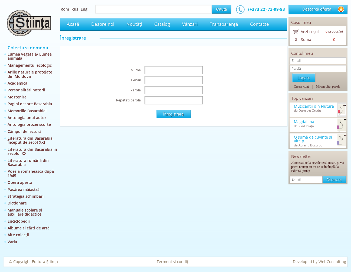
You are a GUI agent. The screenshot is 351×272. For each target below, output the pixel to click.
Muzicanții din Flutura (314, 106)
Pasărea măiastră (24, 189)
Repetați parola (128, 100)
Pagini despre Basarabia (30, 103)
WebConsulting (332, 261)
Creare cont (301, 86)
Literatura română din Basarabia (28, 162)
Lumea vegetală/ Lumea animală (30, 56)
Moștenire (17, 97)
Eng (84, 9)
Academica (17, 83)
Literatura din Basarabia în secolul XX (32, 151)
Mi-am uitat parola (328, 86)
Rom (65, 9)
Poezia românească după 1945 (31, 173)
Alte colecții (18, 234)
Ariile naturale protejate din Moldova (30, 74)
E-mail (136, 80)
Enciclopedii (19, 221)
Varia (12, 241)
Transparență (224, 24)
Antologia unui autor (27, 117)
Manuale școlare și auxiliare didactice (25, 212)
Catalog (162, 24)
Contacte (259, 24)
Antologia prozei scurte (29, 124)
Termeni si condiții (174, 261)
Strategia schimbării (26, 196)
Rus (74, 9)
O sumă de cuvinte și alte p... (313, 139)
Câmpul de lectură (24, 131)
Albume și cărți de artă (29, 228)
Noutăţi (134, 24)
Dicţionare (17, 203)
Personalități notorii (26, 89)
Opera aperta (20, 182)
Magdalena (304, 122)
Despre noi (102, 24)
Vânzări (190, 24)
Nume (136, 70)
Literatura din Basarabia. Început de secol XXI (31, 140)
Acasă (73, 24)
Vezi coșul (310, 31)
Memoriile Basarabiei (27, 110)
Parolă (135, 90)
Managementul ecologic (30, 65)
